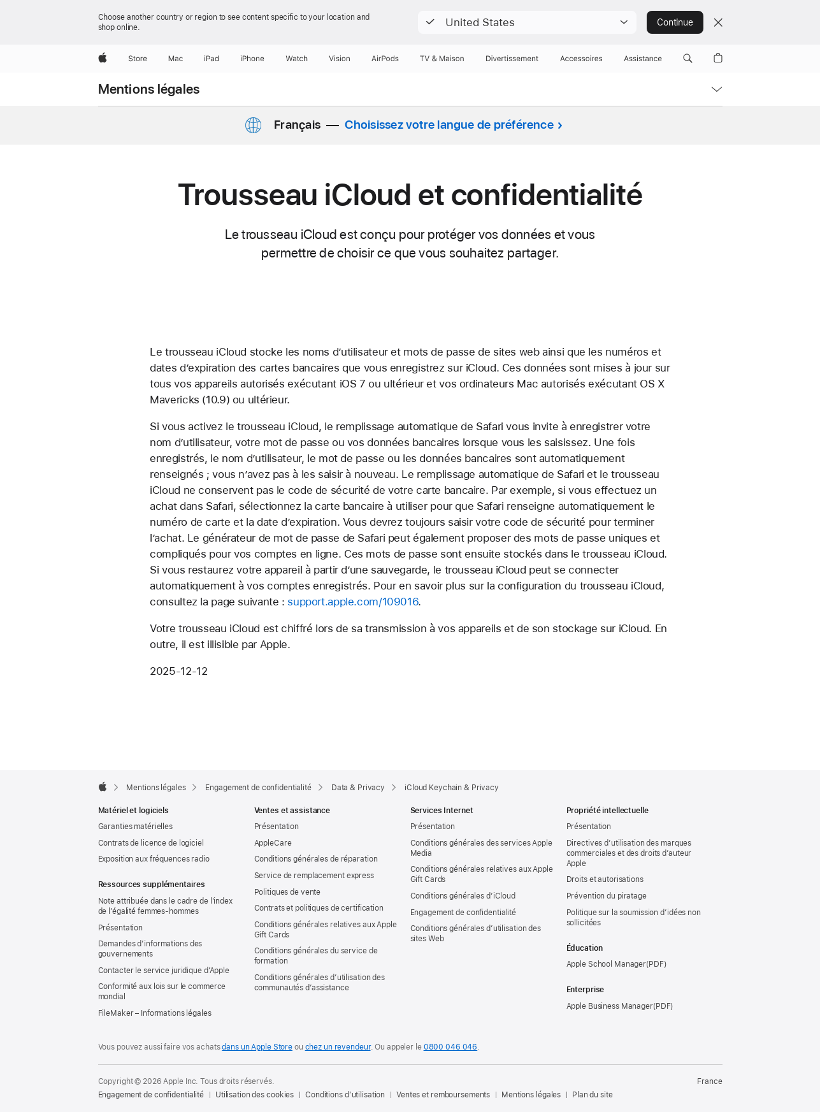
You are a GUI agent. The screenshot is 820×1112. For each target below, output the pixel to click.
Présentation (120, 927)
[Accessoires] (581, 59)
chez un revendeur (338, 1047)
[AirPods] (385, 59)
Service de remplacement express (314, 875)
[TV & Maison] (442, 59)
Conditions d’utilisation (345, 1094)
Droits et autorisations (605, 879)
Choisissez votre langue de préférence (449, 124)
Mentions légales (149, 89)
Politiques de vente (287, 892)
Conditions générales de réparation (316, 859)
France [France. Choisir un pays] (709, 1081)
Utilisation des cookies (254, 1094)
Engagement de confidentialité (463, 912)
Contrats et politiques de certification (319, 908)
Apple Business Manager (609, 1006)
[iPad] (211, 59)
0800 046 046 (451, 1047)
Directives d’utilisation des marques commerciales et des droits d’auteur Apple (629, 853)
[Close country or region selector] (718, 22)
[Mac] (175, 59)
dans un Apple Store (257, 1047)
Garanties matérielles (135, 826)
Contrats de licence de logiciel (151, 843)
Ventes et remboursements (443, 1094)
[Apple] (102, 59)
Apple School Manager (606, 964)
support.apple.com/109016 (352, 601)
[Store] (137, 59)
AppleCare (273, 843)
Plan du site (592, 1094)
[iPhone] (252, 59)
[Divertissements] (512, 59)
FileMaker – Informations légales (155, 1013)
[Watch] (296, 59)
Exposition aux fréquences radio (154, 859)
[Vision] (340, 59)
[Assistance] (643, 59)
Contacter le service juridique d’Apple (163, 970)
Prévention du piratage (606, 896)
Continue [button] (675, 22)
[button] (527, 22)
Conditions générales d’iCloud (463, 896)
